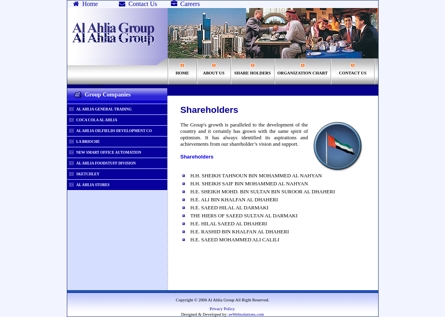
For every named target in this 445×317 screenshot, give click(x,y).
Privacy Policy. (222, 309)
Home (85, 3)
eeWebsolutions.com (246, 314)
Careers (185, 3)
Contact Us (138, 3)
